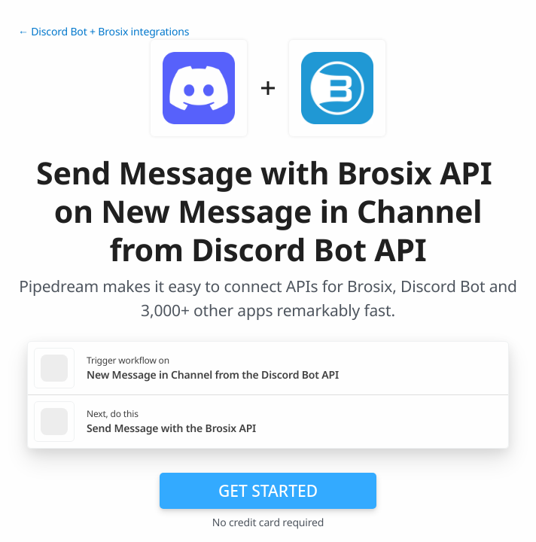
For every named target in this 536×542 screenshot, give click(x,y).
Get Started (268, 490)
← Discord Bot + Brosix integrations (103, 32)
